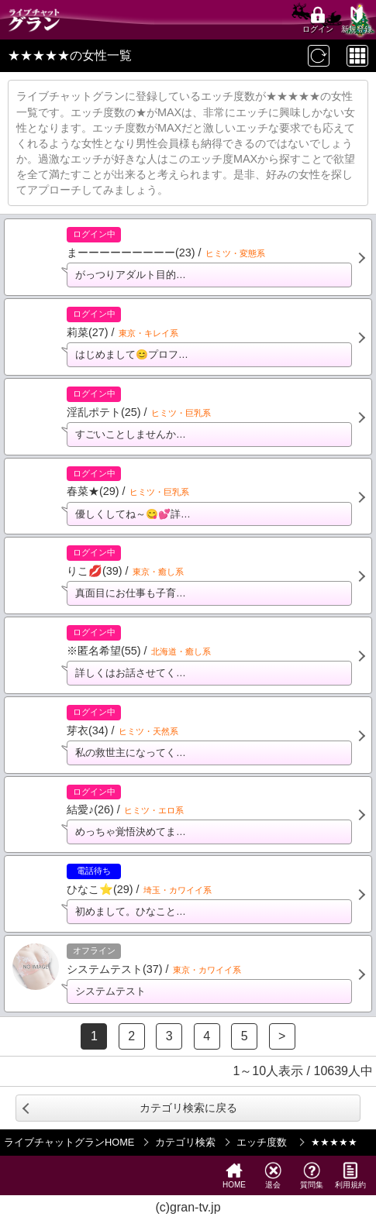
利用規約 (350, 1175)
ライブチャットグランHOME (69, 1142)
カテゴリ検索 (185, 1142)
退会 (272, 1175)
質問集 (311, 1175)
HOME (234, 1175)
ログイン (317, 19)
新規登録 (356, 19)
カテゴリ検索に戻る (188, 1107)
